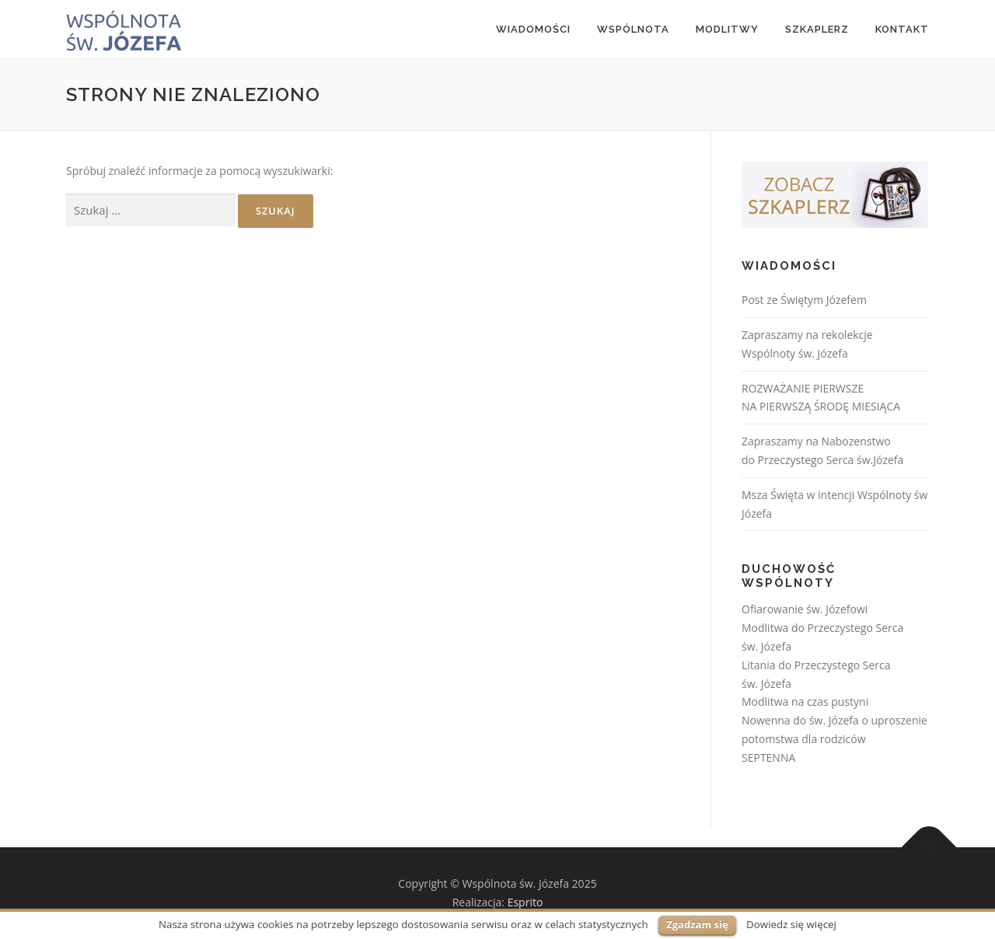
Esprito (525, 902)
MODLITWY (727, 29)
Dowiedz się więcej (791, 924)
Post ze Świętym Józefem (804, 299)
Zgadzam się (697, 924)
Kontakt (902, 29)
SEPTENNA (768, 757)
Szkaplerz (817, 29)
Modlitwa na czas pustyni (805, 701)
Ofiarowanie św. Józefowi (805, 609)
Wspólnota (633, 29)
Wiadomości (533, 29)
